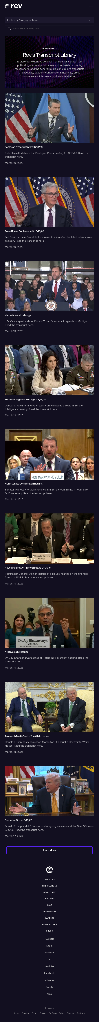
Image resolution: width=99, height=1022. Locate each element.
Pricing (49, 899)
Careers (49, 918)
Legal (16, 1013)
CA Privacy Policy (56, 1013)
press (49, 931)
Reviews (81, 1013)
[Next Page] (49, 850)
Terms (34, 1013)
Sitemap (70, 1013)
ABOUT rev (49, 892)
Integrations (49, 886)
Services (49, 879)
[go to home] (49, 869)
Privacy (43, 1013)
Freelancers (49, 924)
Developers (49, 911)
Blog (49, 905)
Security (25, 1013)
